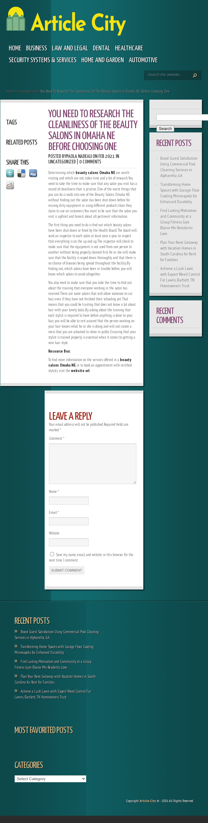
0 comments (90, 162)
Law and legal (70, 48)
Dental (101, 48)
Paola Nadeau (79, 156)
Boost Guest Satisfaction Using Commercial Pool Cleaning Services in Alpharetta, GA (179, 166)
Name (54, 498)
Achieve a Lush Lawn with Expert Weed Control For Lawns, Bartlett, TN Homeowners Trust (180, 277)
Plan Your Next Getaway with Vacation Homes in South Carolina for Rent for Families (179, 251)
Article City (148, 808)
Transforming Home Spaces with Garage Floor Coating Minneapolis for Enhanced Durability (179, 193)
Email (54, 519)
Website (54, 540)
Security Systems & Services (43, 60)
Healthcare (129, 48)
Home (15, 48)
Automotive (143, 60)
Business (36, 48)
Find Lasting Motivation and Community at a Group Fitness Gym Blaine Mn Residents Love (178, 222)
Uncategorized (27, 91)
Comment (56, 438)
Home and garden (102, 60)
